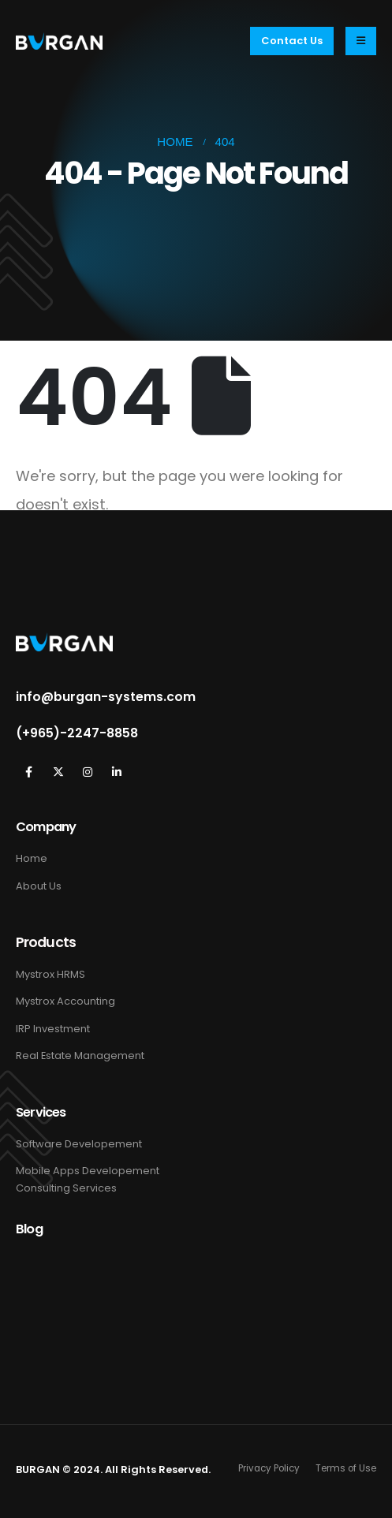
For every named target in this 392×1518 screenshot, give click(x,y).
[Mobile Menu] (360, 41)
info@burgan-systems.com (106, 697)
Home (31, 858)
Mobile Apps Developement (87, 1170)
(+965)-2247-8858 (77, 733)
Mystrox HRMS (50, 974)
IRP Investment (53, 1028)
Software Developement (79, 1143)
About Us (39, 885)
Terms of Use (345, 1468)
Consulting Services (66, 1187)
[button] (292, 41)
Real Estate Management (80, 1055)
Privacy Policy (269, 1468)
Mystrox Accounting (65, 1001)
